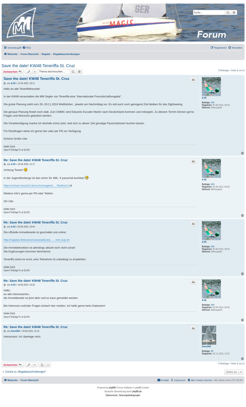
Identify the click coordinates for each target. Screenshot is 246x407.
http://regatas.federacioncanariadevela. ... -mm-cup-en (37, 239)
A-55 (204, 98)
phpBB (112, 388)
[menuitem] (26, 47)
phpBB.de (137, 391)
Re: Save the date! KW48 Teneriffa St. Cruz (36, 160)
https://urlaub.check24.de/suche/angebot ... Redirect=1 (37, 185)
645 (213, 102)
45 (212, 351)
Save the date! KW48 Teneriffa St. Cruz (38, 65)
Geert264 (206, 346)
